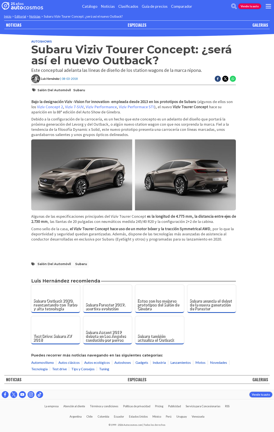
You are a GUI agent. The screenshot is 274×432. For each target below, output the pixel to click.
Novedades (218, 362)
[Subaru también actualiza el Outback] (159, 330)
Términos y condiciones (104, 406)
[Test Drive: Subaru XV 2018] (55, 330)
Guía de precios (155, 6)
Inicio (7, 16)
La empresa (52, 406)
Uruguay (181, 416)
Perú (168, 416)
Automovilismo (42, 362)
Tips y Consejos (83, 369)
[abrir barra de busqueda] (234, 6)
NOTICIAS (13, 25)
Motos (200, 362)
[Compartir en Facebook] (218, 79)
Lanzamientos (180, 362)
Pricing (159, 406)
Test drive (59, 369)
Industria (159, 362)
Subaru (79, 90)
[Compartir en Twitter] (225, 79)
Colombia (103, 416)
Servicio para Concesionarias (203, 406)
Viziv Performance (101, 106)
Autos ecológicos (97, 362)
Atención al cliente (74, 406)
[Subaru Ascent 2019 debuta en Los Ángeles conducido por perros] (107, 330)
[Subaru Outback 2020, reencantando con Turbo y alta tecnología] (55, 299)
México (157, 416)
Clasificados (128, 6)
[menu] (268, 6)
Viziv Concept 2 (50, 106)
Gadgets (141, 362)
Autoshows (41, 41)
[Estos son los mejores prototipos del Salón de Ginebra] (159, 299)
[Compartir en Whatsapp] (233, 79)
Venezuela (198, 416)
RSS (227, 406)
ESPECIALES (137, 25)
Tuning (104, 369)
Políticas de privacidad (136, 406)
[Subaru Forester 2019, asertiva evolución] (107, 299)
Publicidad (174, 406)
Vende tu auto (250, 6)
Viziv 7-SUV (74, 106)
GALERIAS (260, 25)
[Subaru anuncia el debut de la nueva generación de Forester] (211, 299)
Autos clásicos (69, 362)
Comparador (181, 6)
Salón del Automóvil (54, 90)
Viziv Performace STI (136, 106)
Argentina (76, 416)
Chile (89, 416)
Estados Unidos (138, 416)
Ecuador (119, 416)
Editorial (20, 16)
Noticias (108, 6)
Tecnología (39, 369)
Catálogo (89, 6)
